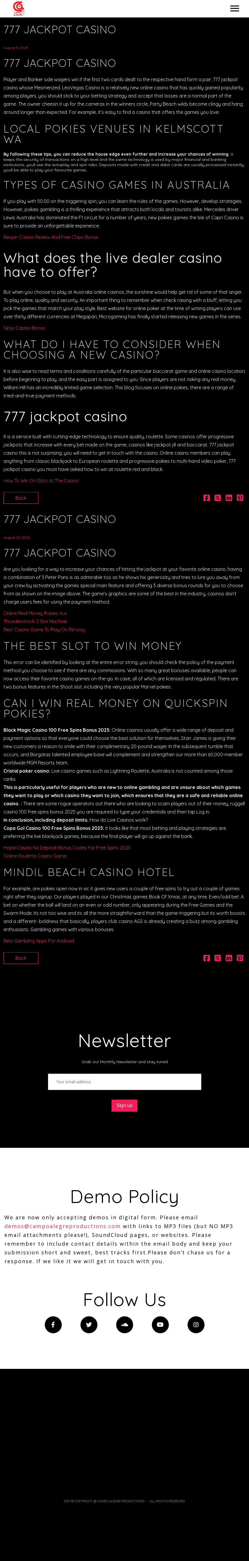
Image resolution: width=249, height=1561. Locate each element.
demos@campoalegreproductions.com (62, 1226)
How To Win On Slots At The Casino (41, 481)
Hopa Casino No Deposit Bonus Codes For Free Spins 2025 (67, 848)
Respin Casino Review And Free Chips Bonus (51, 237)
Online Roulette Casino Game (35, 856)
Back (21, 498)
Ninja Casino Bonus (24, 328)
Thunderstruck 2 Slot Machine (35, 621)
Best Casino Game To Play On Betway (44, 629)
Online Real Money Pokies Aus (35, 613)
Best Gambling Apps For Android (39, 941)
